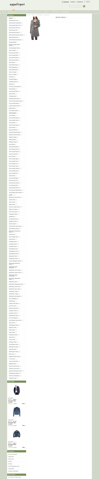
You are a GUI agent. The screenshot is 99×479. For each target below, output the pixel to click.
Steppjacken (11, 216)
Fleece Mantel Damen (14, 91)
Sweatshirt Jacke (12, 378)
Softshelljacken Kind (13, 251)
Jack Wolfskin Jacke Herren (15, 320)
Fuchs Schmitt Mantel (13, 103)
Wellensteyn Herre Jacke (14, 289)
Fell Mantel (11, 77)
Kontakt (10, 461)
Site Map (10, 463)
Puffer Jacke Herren (13, 211)
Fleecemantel (12, 93)
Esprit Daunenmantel (13, 60)
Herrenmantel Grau (13, 180)
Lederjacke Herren (13, 313)
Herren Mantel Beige (13, 158)
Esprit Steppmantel (13, 67)
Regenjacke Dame (13, 256)
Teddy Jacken (12, 330)
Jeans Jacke (11, 322)
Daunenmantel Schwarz (14, 32)
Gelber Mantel (12, 108)
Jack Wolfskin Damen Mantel (15, 192)
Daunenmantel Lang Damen (15, 23)
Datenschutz (11, 456)
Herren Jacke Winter (13, 361)
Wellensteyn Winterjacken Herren (14, 279)
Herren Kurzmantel (13, 154)
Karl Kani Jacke (12, 305)
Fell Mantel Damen (13, 81)
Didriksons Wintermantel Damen (14, 45)
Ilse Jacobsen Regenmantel (15, 190)
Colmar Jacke (12, 339)
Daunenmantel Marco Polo (35, 11)
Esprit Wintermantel (13, 69)
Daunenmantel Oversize (14, 27)
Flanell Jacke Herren (13, 308)
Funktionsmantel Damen (14, 105)
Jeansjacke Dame (13, 244)
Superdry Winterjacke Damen (15, 371)
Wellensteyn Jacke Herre (14, 286)
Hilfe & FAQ (10, 459)
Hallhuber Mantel (12, 137)
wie (24, 403)
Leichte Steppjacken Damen (15, 261)
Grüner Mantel (12, 122)
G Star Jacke (12, 358)
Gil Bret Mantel (39, 14)
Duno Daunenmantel (13, 55)
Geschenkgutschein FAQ (13, 466)
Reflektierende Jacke (13, 346)
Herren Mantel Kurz (13, 163)
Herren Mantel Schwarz (14, 168)
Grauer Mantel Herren (14, 120)
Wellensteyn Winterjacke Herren (14, 264)
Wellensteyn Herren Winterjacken (13, 275)
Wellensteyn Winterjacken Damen (14, 231)
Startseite (4, 11)
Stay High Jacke (12, 349)
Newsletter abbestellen (13, 471)
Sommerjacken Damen (14, 228)
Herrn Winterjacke (13, 298)
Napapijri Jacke (12, 363)
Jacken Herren (46, 11)
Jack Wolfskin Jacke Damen (15, 226)
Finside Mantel (12, 89)
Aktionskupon (11, 468)
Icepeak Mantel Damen (14, 187)
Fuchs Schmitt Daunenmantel (15, 101)
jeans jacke (16, 391)
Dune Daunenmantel (13, 52)
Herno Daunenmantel (13, 149)
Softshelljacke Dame (13, 253)
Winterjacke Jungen (13, 291)
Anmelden (72, 1)
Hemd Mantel (12, 144)
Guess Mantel (12, 127)
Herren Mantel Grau (13, 161)
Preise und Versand (12, 454)
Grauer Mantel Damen (14, 117)
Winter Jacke (12, 332)
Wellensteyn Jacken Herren (15, 272)
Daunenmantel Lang (12, 11)
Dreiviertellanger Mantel (14, 48)
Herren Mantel (12, 156)
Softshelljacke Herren (13, 315)
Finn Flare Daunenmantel (14, 86)
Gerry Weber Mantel (13, 110)
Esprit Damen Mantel (13, 57)
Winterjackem (12, 301)
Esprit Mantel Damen (13, 64)
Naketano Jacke (12, 327)
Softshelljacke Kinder (13, 325)
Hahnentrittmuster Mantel (14, 132)
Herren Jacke (12, 202)
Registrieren (80, 1)
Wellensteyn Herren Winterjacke (13, 267)
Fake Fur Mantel (12, 72)
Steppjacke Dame (13, 221)
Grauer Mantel (12, 115)
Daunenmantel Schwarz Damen (16, 35)
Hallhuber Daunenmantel (14, 134)
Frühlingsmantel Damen (14, 98)
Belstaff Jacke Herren (13, 351)
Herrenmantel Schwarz (14, 183)
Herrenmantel (12, 175)
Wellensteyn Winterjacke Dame (16, 284)
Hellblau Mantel (12, 139)
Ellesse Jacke (12, 204)
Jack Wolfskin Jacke (13, 344)
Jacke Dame (11, 234)
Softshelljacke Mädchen (14, 373)
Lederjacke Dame (13, 246)
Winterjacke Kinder (13, 334)
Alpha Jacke (11, 337)
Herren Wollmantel (13, 173)
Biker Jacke (11, 354)
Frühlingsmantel (12, 96)
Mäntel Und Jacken (13, 209)
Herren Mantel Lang (13, 166)
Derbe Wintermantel (23, 11)
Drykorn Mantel (12, 50)
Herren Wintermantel (13, 170)
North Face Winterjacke (14, 375)
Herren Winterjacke (13, 318)
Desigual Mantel (12, 42)
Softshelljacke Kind (13, 248)
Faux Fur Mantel (12, 74)
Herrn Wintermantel (13, 185)
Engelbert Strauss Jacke (14, 356)
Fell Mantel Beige (13, 79)
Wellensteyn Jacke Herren (15, 197)
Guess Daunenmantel (14, 125)
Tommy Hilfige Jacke (13, 236)
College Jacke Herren (13, 303)
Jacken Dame (12, 239)
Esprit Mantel (12, 62)
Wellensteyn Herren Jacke (15, 270)
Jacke (10, 195)
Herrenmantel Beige (13, 178)
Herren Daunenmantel (14, 151)
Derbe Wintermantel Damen (15, 39)
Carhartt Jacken (12, 223)
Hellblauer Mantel (13, 142)
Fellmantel (11, 84)
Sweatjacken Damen (13, 258)
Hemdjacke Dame (13, 241)
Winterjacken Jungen (13, 293)
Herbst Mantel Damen (14, 146)
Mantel (33, 14)
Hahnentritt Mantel (13, 130)
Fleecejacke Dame (55, 11)
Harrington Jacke (12, 342)
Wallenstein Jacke (13, 281)
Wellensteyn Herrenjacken (15, 296)
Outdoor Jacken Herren (14, 366)
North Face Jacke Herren (14, 207)
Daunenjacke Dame (65, 11)
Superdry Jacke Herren (14, 368)
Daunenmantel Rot (13, 30)
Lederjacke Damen (13, 310)
